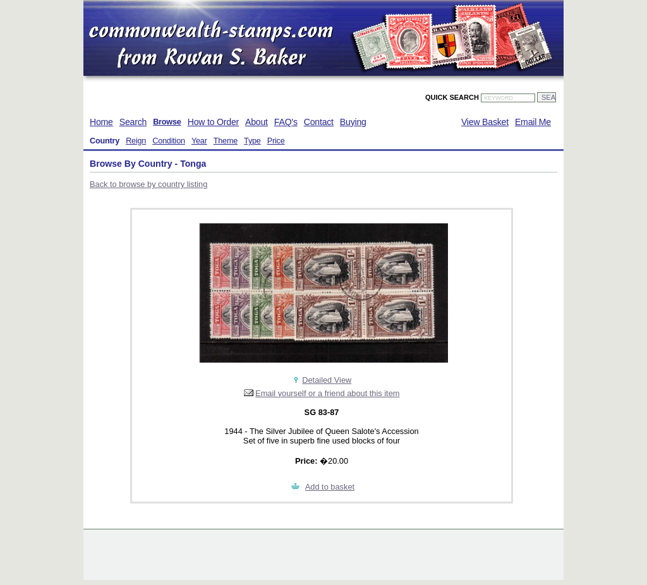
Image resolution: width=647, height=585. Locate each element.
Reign (136, 140)
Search (133, 122)
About (256, 122)
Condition (168, 140)
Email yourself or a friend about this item (327, 393)
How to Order (213, 122)
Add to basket (329, 487)
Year (199, 140)
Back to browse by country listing (148, 184)
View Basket (485, 122)
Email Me (533, 122)
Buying (353, 122)
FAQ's (286, 122)
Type (252, 140)
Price (276, 140)
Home (101, 122)
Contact (319, 122)
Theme (226, 140)
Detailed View (326, 380)
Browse (167, 122)
